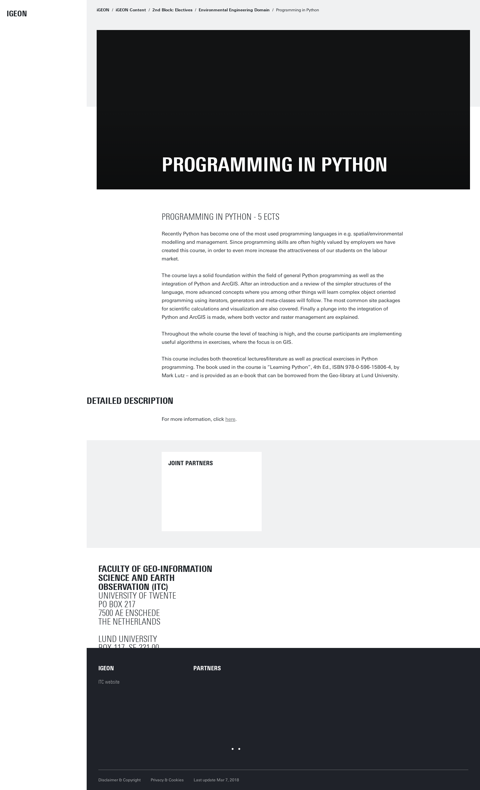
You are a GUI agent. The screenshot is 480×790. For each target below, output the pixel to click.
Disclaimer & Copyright (119, 780)
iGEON (17, 13)
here (230, 419)
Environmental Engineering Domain (234, 10)
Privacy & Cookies (167, 780)
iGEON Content (131, 10)
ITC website (109, 682)
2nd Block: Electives (172, 10)
